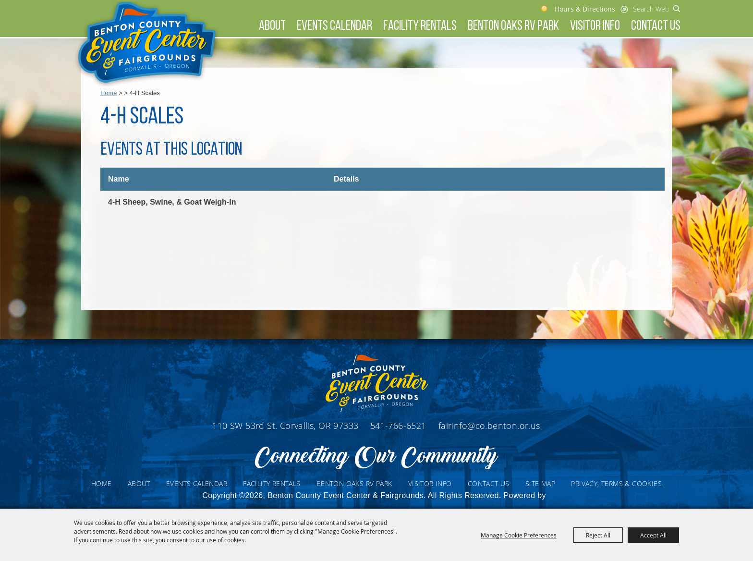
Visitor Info (595, 26)
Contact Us (655, 26)
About (272, 26)
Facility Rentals (420, 26)
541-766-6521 (399, 425)
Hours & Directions (585, 8)
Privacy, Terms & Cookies (616, 483)
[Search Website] (651, 8)
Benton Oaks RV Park (513, 26)
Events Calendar (334, 26)
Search (677, 8)
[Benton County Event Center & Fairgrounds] (146, 43)
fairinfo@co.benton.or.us (489, 425)
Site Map (540, 483)
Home (108, 93)
